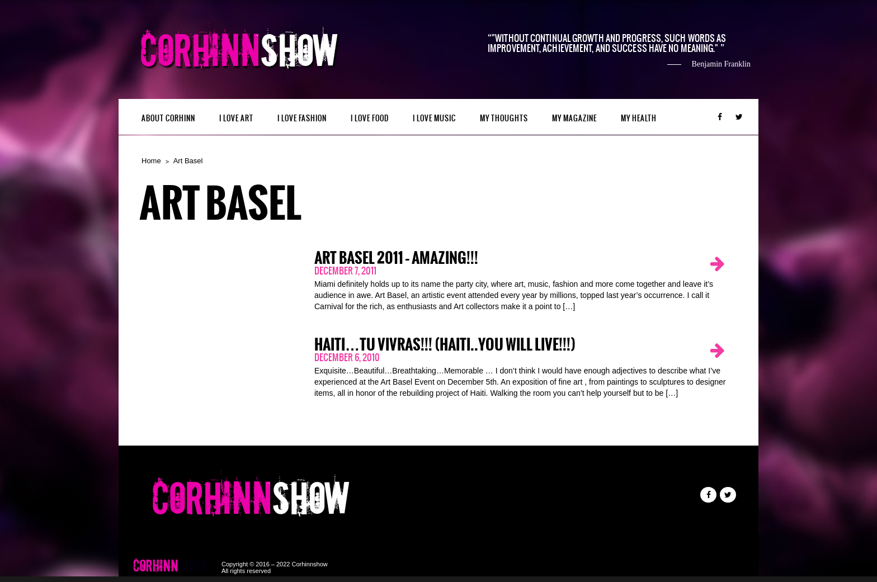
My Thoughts (504, 118)
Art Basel (188, 161)
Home (151, 161)
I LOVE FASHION (302, 118)
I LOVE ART (236, 118)
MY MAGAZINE (574, 118)
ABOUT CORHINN (168, 118)
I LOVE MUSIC (434, 118)
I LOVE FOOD (370, 118)
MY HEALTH (639, 118)
